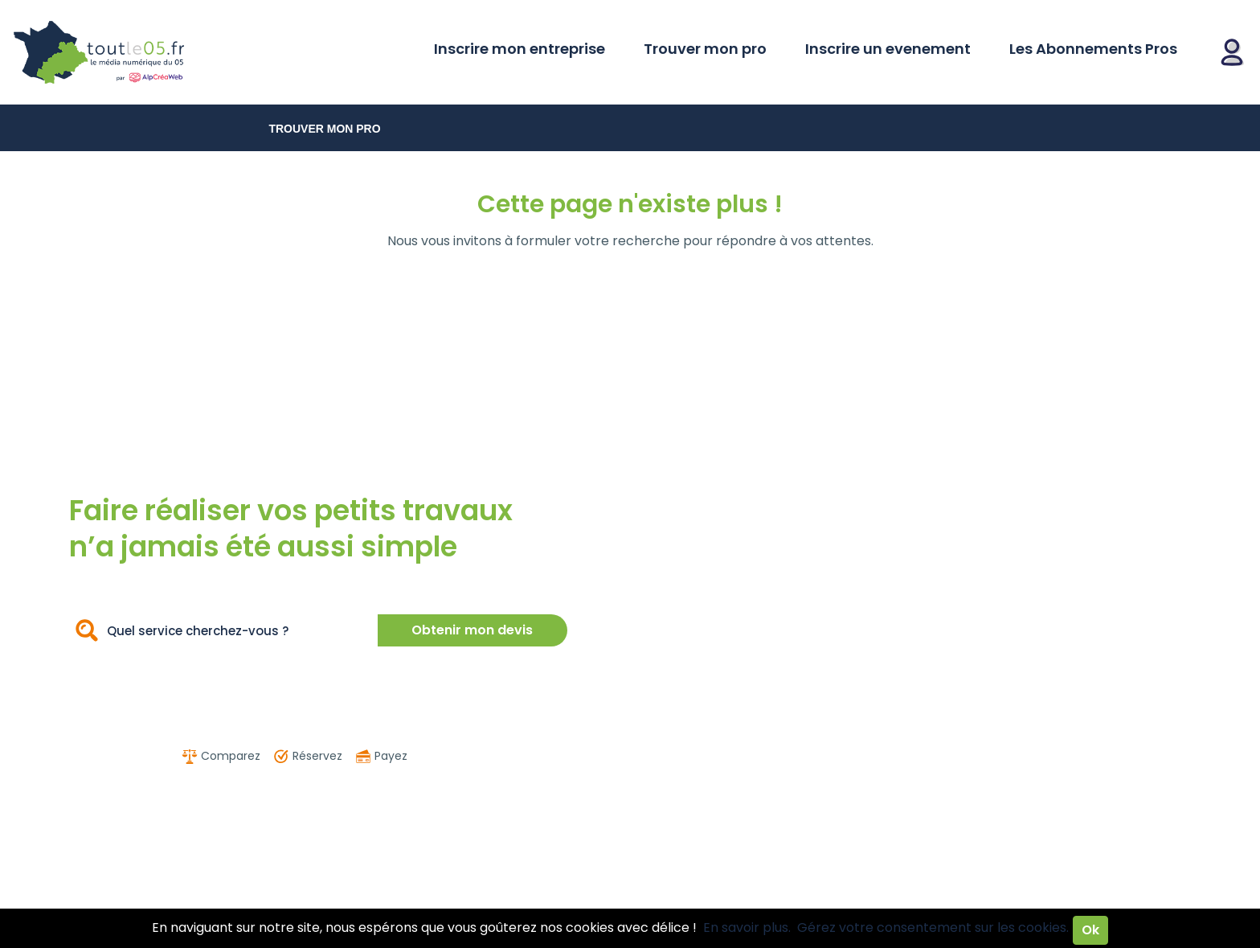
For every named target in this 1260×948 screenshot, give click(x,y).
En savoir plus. (747, 927)
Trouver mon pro (705, 49)
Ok (1090, 930)
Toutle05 (160, 52)
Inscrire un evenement (888, 49)
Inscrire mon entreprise (519, 49)
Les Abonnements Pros (1093, 49)
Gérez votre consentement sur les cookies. (933, 927)
